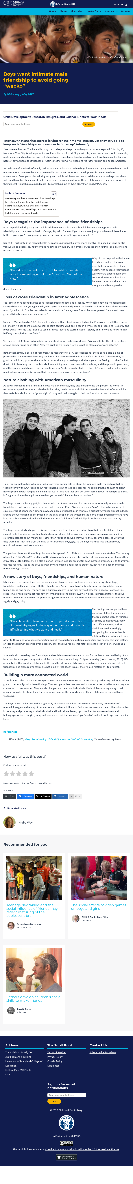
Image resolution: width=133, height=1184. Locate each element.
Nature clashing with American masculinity (26, 205)
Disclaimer (53, 1065)
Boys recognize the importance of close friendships (30, 198)
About (63, 11)
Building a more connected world (21, 213)
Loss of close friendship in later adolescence (27, 202)
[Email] (9, 796)
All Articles (76, 11)
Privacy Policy (55, 1057)
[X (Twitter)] (43, 796)
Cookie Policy (54, 1061)
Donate (125, 11)
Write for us (94, 11)
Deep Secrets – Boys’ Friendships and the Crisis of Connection (58, 739)
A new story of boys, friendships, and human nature (30, 209)
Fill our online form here (103, 1052)
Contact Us (111, 11)
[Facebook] (25, 796)
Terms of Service (56, 1052)
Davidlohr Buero (96, 472)
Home (52, 11)
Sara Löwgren (102, 57)
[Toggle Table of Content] (52, 194)
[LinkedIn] (60, 796)
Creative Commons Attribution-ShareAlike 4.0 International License (82, 1149)
